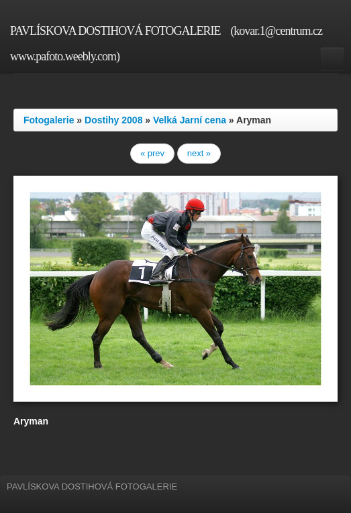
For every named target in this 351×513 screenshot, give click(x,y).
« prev (152, 153)
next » (199, 153)
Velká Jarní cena (189, 120)
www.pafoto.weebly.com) (64, 56)
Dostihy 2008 (113, 120)
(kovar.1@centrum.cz (276, 31)
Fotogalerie (48, 120)
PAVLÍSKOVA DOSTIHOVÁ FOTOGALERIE (115, 31)
